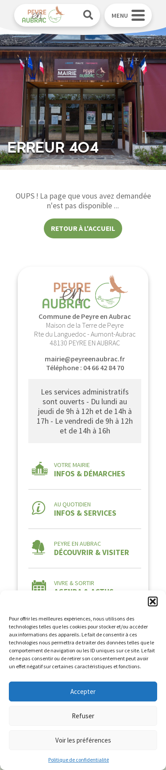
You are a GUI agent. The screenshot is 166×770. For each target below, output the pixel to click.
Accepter (83, 691)
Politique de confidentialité (78, 759)
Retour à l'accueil (83, 228)
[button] (152, 601)
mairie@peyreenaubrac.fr (85, 358)
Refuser (83, 716)
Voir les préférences (83, 740)
